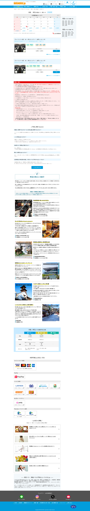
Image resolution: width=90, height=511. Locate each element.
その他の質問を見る (37, 167)
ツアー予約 (54, 4)
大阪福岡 (64, 25)
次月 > (58, 15)
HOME (18, 6)
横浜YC (43, 65)
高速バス (46, 4)
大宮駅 (44, 44)
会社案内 (20, 502)
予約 (56, 50)
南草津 (38, 65)
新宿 (40, 44)
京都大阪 (70, 33)
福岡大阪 (64, 36)
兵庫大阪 (64, 35)
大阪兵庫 (64, 24)
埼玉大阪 (64, 31)
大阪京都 (70, 23)
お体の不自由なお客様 (52, 1)
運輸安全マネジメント (28, 502)
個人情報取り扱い (55, 502)
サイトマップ (62, 502)
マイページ (67, 2)
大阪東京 (64, 21)
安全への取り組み (60, 1)
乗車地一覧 (36, 6)
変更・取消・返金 (53, 6)
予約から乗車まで (27, 6)
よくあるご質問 (72, 6)
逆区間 (50, 12)
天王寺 (28, 44)
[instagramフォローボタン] (37, 496)
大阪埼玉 (64, 20)
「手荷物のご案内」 (31, 86)
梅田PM (31, 44)
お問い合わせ (69, 502)
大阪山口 (70, 24)
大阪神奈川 (71, 21)
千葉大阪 (70, 31)
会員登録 (73, 3)
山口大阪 (70, 35)
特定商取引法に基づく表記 (45, 502)
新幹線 (61, 4)
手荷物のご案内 (63, 6)
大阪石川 (64, 23)
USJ (27, 65)
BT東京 (37, 44)
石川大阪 (64, 33)
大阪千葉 (70, 20)
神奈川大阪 (71, 32)
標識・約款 (36, 502)
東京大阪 (64, 32)
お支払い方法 (45, 6)
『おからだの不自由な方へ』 (50, 155)
